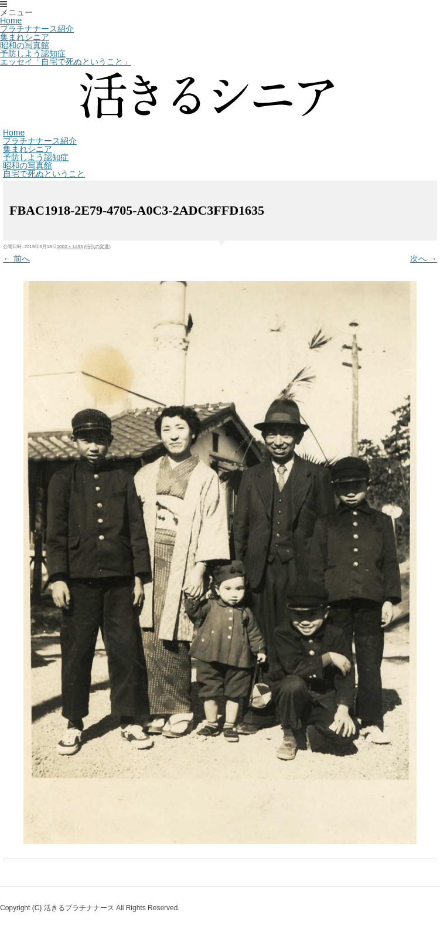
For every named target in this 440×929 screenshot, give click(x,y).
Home (11, 20)
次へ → (423, 258)
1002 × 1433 (70, 246)
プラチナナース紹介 (37, 28)
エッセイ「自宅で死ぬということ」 (65, 61)
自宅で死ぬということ (44, 173)
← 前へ (16, 258)
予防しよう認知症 (33, 53)
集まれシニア (24, 37)
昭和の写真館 (24, 45)
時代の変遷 (97, 246)
